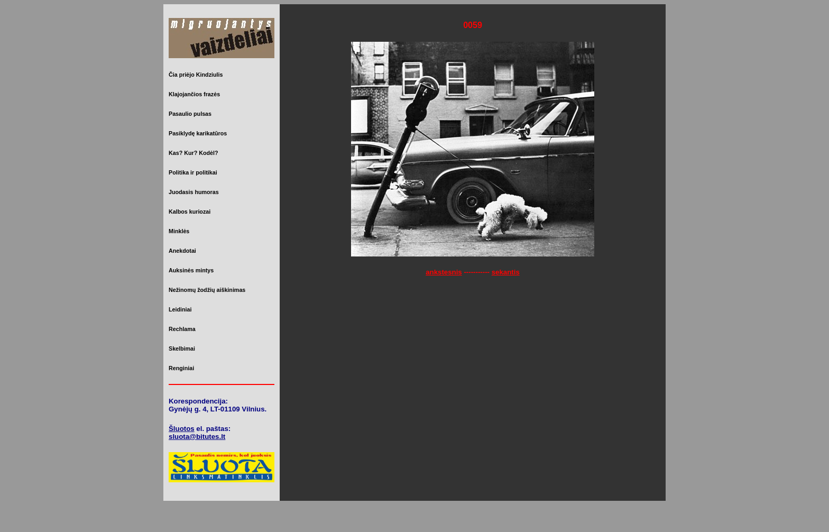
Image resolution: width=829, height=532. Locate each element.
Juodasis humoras (194, 192)
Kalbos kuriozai (189, 211)
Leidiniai (180, 309)
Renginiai (181, 368)
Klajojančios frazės (194, 94)
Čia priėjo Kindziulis (196, 74)
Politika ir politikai (193, 172)
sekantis (506, 272)
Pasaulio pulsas (190, 114)
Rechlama (182, 329)
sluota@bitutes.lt (197, 437)
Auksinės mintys (191, 270)
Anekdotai (182, 250)
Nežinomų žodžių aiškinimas (207, 290)
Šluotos (182, 429)
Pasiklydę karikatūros (198, 133)
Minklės (179, 231)
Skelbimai (182, 348)
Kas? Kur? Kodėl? (193, 153)
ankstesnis (444, 272)
